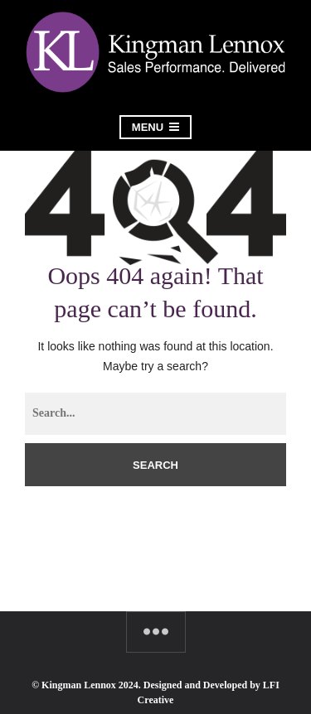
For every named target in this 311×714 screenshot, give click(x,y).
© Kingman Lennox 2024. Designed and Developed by (147, 685)
